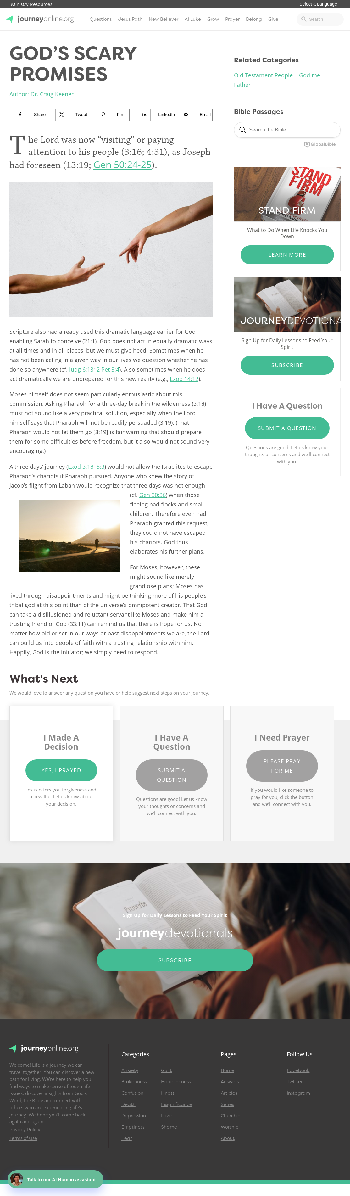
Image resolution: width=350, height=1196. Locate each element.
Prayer (232, 19)
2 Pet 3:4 (108, 369)
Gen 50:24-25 (122, 164)
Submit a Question (287, 428)
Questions (101, 19)
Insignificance (176, 1104)
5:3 (100, 466)
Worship (230, 1127)
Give (273, 19)
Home (227, 1070)
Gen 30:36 (152, 495)
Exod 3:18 (80, 466)
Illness (167, 1093)
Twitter (295, 1082)
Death (128, 1104)
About (228, 1138)
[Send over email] (196, 115)
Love (166, 1116)
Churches (231, 1116)
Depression (133, 1116)
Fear (126, 1138)
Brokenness (134, 1082)
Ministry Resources (31, 5)
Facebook (298, 1070)
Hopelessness (176, 1082)
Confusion (132, 1093)
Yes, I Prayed (61, 770)
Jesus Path (130, 19)
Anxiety (129, 1070)
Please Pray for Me (282, 765)
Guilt (166, 1070)
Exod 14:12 (184, 379)
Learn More (287, 254)
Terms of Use (23, 1138)
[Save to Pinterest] (113, 115)
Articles (229, 1093)
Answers (230, 1082)
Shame (169, 1127)
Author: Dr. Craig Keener (41, 94)
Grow (213, 19)
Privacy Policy (24, 1129)
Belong (254, 19)
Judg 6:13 (81, 369)
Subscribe (287, 365)
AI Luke (193, 19)
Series (227, 1104)
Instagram (298, 1093)
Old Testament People (263, 75)
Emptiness (132, 1127)
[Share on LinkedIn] (154, 115)
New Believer (163, 19)
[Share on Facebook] (30, 115)
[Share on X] (72, 115)
